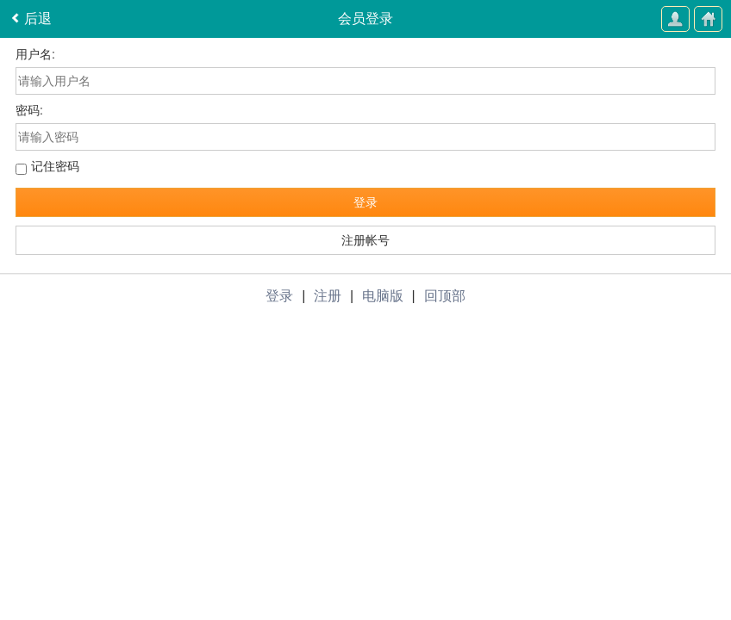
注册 (327, 295)
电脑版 (382, 295)
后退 (30, 19)
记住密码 (55, 166)
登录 (365, 202)
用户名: (35, 54)
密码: (29, 110)
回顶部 (444, 295)
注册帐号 (365, 240)
